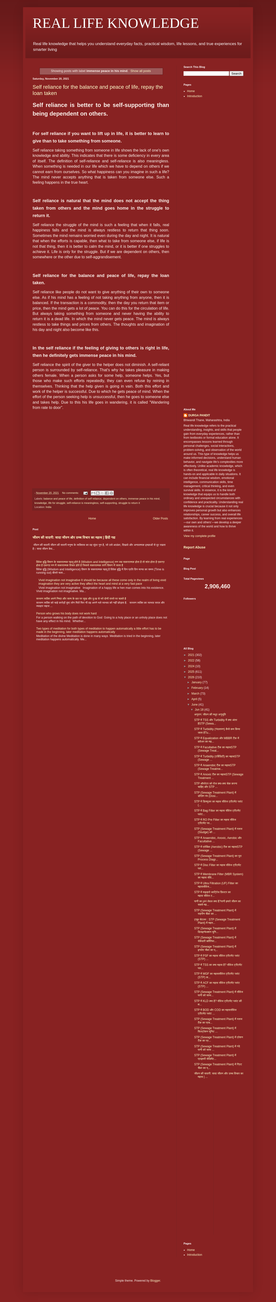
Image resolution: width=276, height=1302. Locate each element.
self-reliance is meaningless (82, 502)
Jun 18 (199, 709)
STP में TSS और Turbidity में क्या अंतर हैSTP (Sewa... (215, 721)
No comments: (71, 492)
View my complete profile (199, 536)
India (48, 507)
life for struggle (56, 502)
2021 (191, 655)
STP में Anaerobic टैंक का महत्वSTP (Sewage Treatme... (215, 767)
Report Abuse (194, 547)
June (194, 704)
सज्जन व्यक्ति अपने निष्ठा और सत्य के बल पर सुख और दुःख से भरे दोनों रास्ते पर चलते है (81, 598)
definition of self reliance (88, 498)
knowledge (40, 502)
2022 (191, 660)
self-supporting (108, 502)
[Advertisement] (213, 178)
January (196, 682)
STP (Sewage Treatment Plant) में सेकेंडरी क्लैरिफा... (215, 939)
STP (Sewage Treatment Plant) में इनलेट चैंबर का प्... (215, 948)
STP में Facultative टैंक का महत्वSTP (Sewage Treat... (215, 749)
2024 (191, 666)
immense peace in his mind (144, 498)
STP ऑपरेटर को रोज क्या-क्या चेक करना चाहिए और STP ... (215, 785)
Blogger (155, 1280)
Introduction (194, 96)
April (194, 699)
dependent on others (115, 498)
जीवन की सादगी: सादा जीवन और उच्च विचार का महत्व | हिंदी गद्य (74, 537)
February (197, 687)
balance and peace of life (58, 498)
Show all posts (141, 71)
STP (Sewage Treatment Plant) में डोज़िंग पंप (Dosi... (215, 794)
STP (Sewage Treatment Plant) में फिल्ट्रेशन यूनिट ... (215, 1029)
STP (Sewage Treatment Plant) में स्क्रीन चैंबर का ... (215, 912)
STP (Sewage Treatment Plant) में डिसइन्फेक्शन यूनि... (215, 930)
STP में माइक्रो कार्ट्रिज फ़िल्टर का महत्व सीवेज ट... (212, 893)
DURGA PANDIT (199, 415)
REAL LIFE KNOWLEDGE (116, 23)
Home (92, 518)
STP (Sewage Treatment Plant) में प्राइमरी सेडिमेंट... (215, 1057)
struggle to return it (129, 502)
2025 (191, 671)
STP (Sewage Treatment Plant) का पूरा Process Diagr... (218, 857)
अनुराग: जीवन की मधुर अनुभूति (210, 714)
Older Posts (160, 518)
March (195, 693)
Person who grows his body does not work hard (66, 613)
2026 (191, 677)
